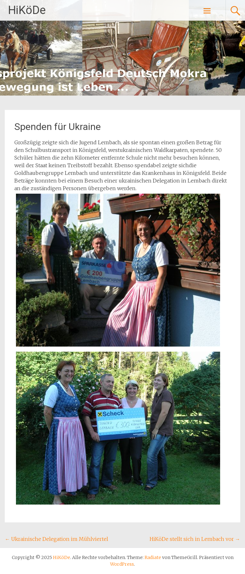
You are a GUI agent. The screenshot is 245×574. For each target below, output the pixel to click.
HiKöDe (27, 10)
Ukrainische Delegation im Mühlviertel (56, 539)
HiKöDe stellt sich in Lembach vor (195, 539)
